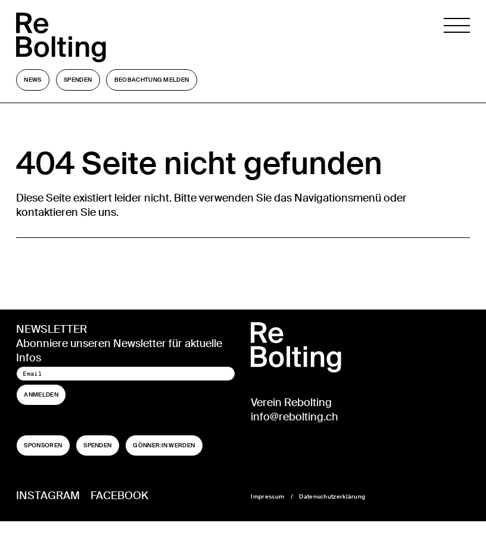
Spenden (78, 79)
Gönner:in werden (164, 445)
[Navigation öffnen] (457, 38)
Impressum (267, 496)
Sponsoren (43, 445)
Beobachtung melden (151, 79)
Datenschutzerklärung (332, 496)
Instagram (48, 495)
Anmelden (41, 394)
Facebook (119, 495)
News (32, 79)
